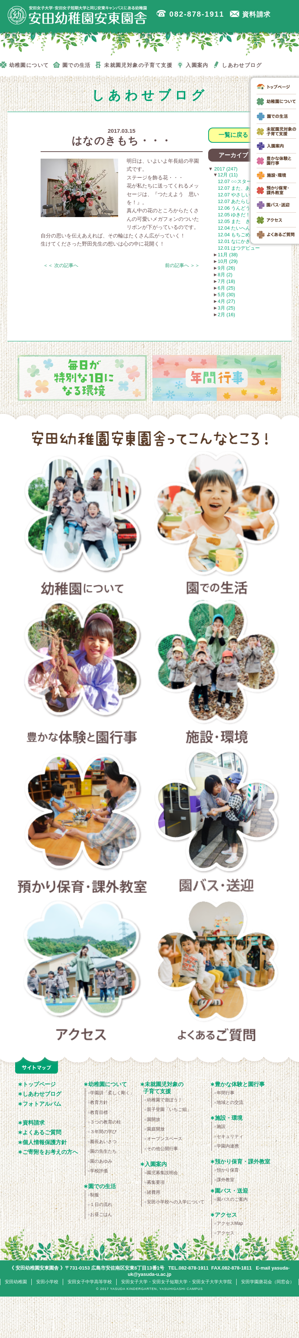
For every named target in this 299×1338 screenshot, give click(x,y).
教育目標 (99, 1112)
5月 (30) (226, 294)
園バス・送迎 (217, 823)
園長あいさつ (103, 1141)
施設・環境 (217, 674)
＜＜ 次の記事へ (60, 265)
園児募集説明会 (162, 1172)
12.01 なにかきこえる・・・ (248, 241)
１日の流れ (101, 1204)
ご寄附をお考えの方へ (50, 1152)
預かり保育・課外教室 (82, 823)
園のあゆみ (101, 1161)
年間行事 (225, 1092)
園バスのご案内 (232, 1199)
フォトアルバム (42, 1104)
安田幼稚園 (16, 1281)
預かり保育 (228, 1170)
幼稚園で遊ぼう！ (164, 1099)
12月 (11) (228, 175)
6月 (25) (226, 288)
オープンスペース (164, 1138)
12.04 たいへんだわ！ (241, 228)
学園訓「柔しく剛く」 (112, 1092)
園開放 (153, 1119)
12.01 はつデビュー (239, 248)
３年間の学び (103, 1131)
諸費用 (153, 1192)
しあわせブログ (42, 1094)
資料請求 (34, 1122)
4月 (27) (226, 301)
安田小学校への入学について (176, 1201)
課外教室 (225, 1179)
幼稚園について (82, 525)
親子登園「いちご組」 (169, 1109)
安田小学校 (47, 1281)
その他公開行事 (162, 1148)
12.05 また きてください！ (248, 221)
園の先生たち (103, 1151)
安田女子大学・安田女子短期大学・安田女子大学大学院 (176, 1281)
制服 (94, 1194)
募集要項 (156, 1182)
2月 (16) (226, 314)
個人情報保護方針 (45, 1142)
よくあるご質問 (217, 971)
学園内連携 (228, 1146)
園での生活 (217, 525)
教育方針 (99, 1102)
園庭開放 (156, 1129)
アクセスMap (230, 1223)
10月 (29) (228, 261)
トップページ (39, 1084)
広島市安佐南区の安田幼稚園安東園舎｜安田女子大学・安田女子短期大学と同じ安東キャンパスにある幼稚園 (77, 15)
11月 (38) (228, 254)
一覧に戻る (233, 135)
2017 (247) (225, 169)
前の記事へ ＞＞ (182, 265)
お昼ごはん (101, 1214)
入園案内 (156, 1164)
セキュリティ (230, 1136)
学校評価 (99, 1170)
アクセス (82, 971)
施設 (221, 1126)
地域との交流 (230, 1102)
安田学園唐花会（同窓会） (267, 1281)
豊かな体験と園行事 (82, 674)
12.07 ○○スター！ (237, 181)
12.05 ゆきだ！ (234, 214)
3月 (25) (226, 308)
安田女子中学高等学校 (90, 1281)
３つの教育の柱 (105, 1122)
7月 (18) (226, 281)
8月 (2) (225, 274)
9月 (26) (226, 268)
